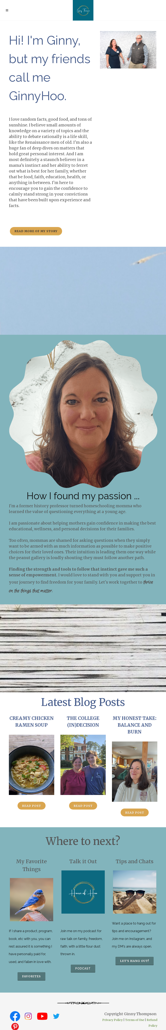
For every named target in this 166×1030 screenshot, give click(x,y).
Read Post (31, 806)
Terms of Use (134, 1020)
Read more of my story (36, 231)
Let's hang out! (134, 961)
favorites (31, 976)
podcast (83, 968)
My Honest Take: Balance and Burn (135, 725)
